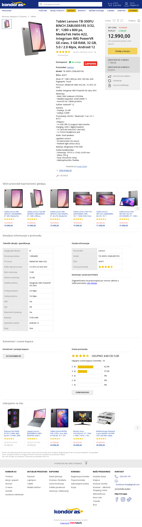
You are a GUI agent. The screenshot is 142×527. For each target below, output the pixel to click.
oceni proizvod (82, 392)
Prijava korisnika (78, 480)
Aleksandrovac (99, 494)
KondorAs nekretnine (14, 494)
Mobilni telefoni (34, 487)
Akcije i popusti (57, 10)
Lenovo (70, 67)
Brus (95, 504)
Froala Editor (81, 166)
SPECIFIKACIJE (65, 170)
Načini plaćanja (96, 10)
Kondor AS (14, 4)
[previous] (4, 208)
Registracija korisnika (80, 476)
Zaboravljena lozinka (80, 483)
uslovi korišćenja (121, 85)
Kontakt (122, 10)
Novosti (82, 10)
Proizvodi (6, 10)
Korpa (73, 487)
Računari (31, 476)
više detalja (92, 283)
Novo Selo (97, 497)
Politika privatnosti (57, 487)
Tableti (33, 16)
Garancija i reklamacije (59, 491)
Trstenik (96, 501)
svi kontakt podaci (122, 488)
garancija (117, 80)
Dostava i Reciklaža (57, 480)
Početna (43, 10)
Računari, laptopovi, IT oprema (14, 16)
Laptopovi (31, 480)
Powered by (71, 523)
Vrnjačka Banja (99, 476)
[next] (137, 208)
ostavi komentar (13, 356)
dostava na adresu (121, 76)
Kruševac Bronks (100, 483)
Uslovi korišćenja (56, 483)
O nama (110, 10)
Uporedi (62, 175)
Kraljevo (96, 480)
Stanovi (133, 10)
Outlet (71, 10)
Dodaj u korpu (122, 51)
